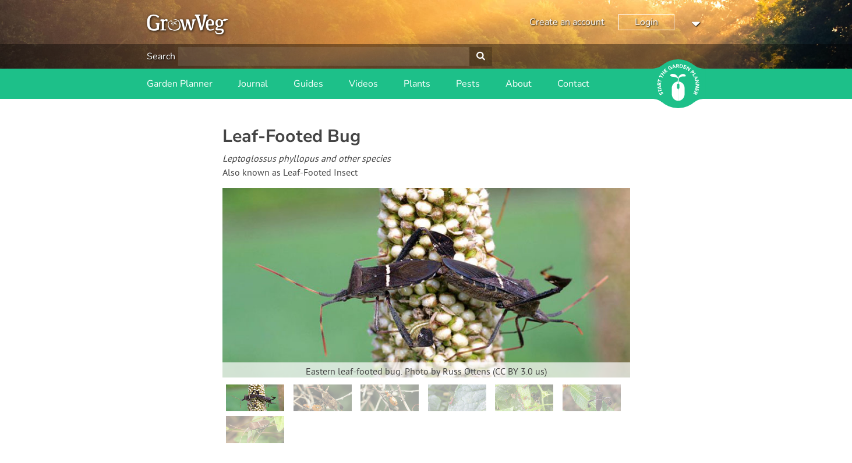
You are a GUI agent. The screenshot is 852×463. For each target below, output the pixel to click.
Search (161, 56)
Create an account (566, 22)
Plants (417, 83)
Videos (363, 83)
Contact (573, 83)
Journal (253, 83)
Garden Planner (180, 83)
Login (646, 22)
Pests (468, 83)
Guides (308, 83)
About (518, 83)
